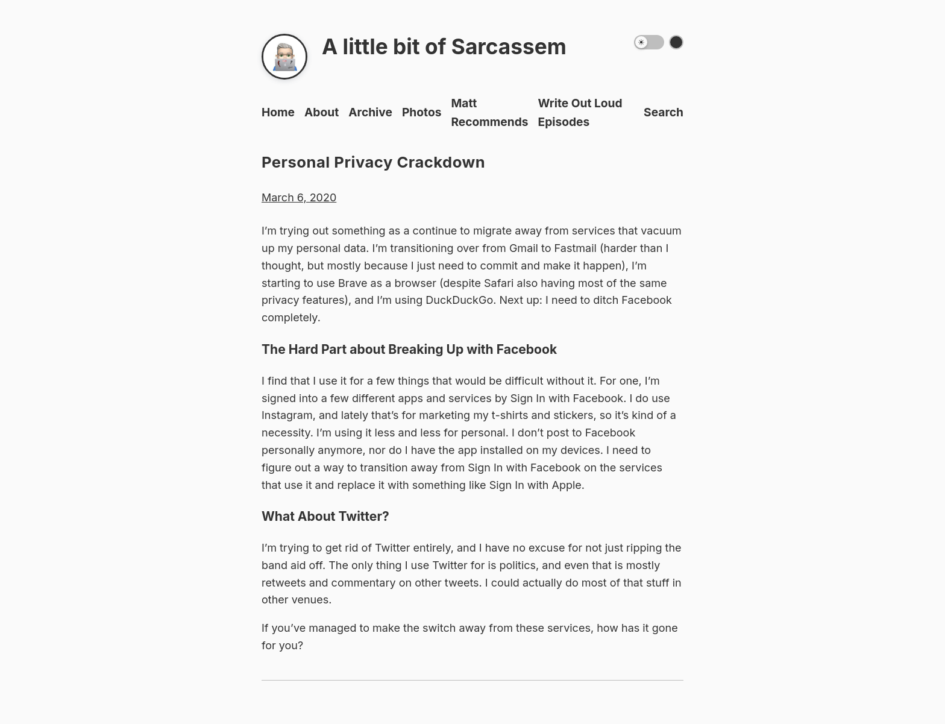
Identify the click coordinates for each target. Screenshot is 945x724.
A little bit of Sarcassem (444, 46)
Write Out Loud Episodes (580, 112)
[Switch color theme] (676, 42)
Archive (370, 112)
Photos (422, 112)
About (321, 112)
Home (278, 112)
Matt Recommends (489, 112)
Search (663, 112)
